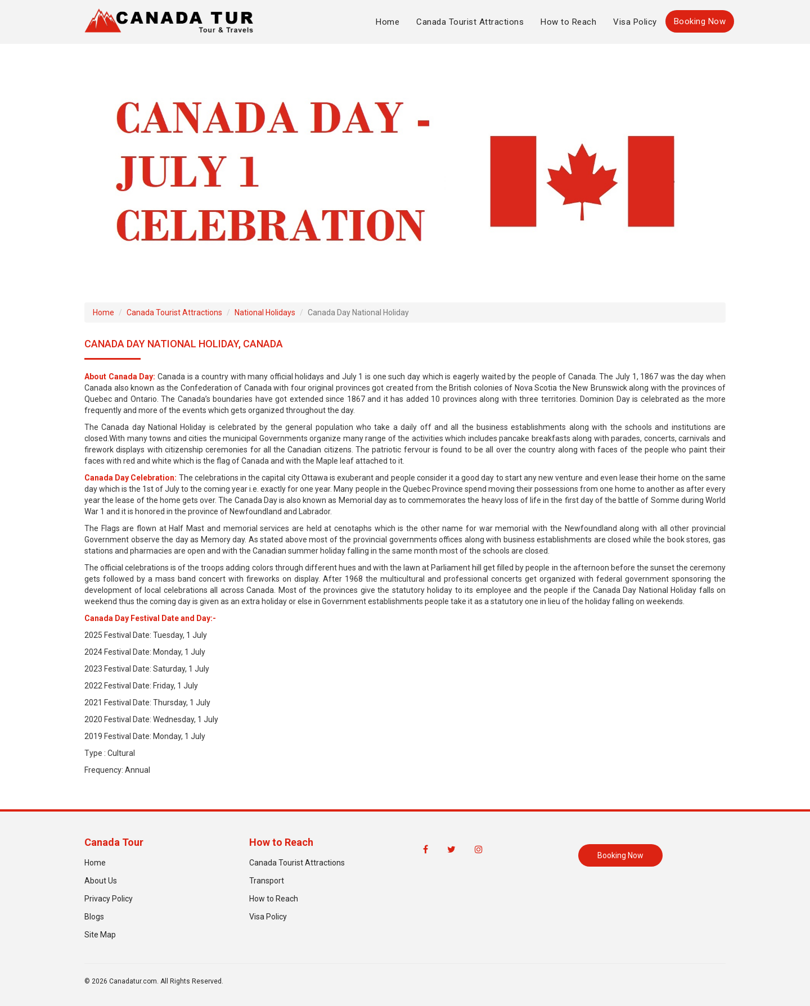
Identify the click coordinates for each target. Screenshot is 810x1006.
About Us (100, 880)
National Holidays (265, 312)
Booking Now (700, 21)
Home (387, 22)
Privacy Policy (108, 898)
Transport (266, 880)
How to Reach (568, 22)
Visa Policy (635, 22)
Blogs (94, 916)
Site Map (100, 934)
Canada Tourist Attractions (470, 22)
